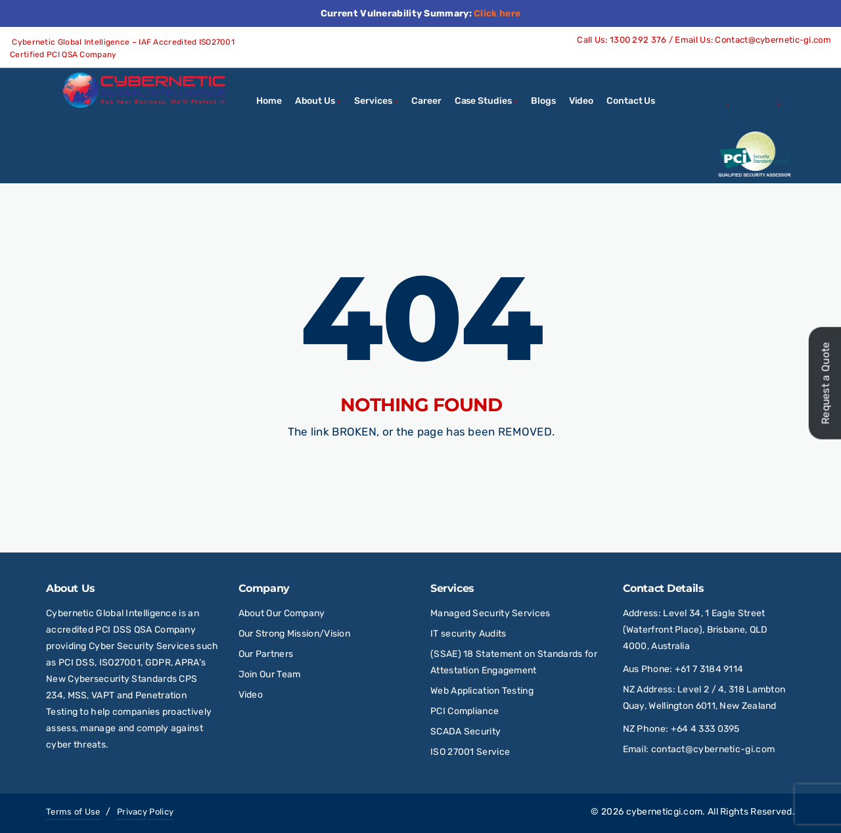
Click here (497, 13)
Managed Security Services (490, 613)
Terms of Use (73, 812)
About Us (315, 100)
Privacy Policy (145, 812)
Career (426, 100)
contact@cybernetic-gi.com (713, 749)
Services (373, 100)
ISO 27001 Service (470, 751)
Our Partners (266, 654)
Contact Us (630, 100)
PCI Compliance (464, 711)
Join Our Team (270, 674)
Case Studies (483, 100)
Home (269, 100)
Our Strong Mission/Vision (295, 633)
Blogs (543, 100)
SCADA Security (466, 731)
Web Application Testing (482, 690)
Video (581, 100)
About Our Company (282, 613)
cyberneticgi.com (664, 811)
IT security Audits (468, 633)
